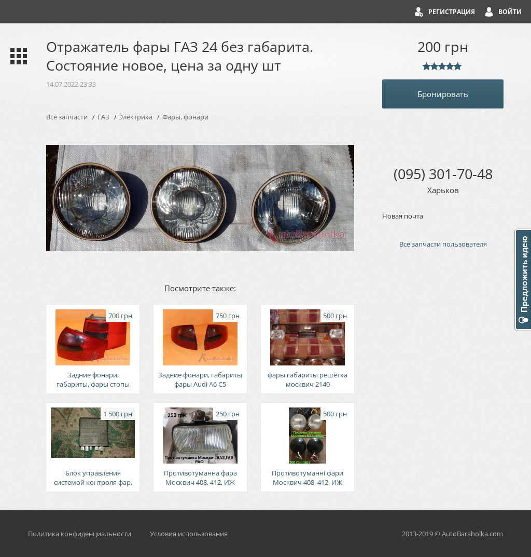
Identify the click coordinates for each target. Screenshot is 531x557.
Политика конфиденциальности (79, 533)
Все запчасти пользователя (443, 244)
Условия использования (189, 533)
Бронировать (442, 94)
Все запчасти (67, 116)
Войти (510, 11)
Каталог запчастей (16, 56)
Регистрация (451, 11)
